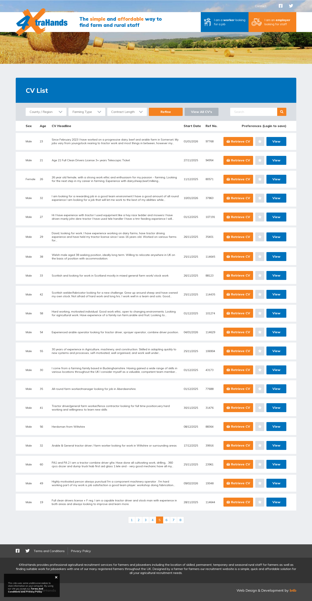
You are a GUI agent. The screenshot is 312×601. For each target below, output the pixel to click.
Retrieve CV (238, 141)
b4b (293, 590)
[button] (225, 22)
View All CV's (201, 112)
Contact (260, 6)
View (276, 141)
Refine (166, 112)
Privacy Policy (81, 551)
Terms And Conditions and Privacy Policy (25, 590)
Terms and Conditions (49, 551)
